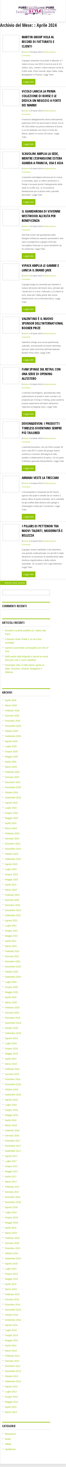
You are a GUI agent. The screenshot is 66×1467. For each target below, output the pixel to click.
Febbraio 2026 (12, 710)
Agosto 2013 (11, 1386)
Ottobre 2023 (11, 854)
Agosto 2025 (11, 741)
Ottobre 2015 (11, 1253)
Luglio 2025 (10, 746)
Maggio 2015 (11, 1279)
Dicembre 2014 (12, 1304)
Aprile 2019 (10, 1058)
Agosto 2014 (11, 1325)
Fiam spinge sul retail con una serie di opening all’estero (41, 374)
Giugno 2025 (11, 751)
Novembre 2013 (13, 1371)
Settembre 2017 (13, 1151)
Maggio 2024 (11, 818)
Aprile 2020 (10, 997)
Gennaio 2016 (12, 1243)
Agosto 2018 (11, 1099)
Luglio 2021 (10, 925)
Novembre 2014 (13, 1309)
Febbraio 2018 (12, 1130)
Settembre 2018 (13, 1094)
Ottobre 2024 (11, 792)
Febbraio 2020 (12, 1007)
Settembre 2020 (13, 977)
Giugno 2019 (11, 1048)
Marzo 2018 (11, 1125)
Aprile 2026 (10, 700)
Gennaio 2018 (12, 1135)
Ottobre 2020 (11, 971)
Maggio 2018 (11, 1115)
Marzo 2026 (11, 705)
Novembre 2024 (13, 787)
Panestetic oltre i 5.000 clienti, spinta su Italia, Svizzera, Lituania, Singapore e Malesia (24, 668)
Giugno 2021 (11, 930)
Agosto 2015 (11, 1263)
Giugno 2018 (11, 1110)
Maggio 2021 (11, 936)
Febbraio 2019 (12, 1069)
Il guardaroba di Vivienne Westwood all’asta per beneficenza (41, 216)
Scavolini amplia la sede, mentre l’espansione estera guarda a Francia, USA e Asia (42, 158)
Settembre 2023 (13, 859)
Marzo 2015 (11, 1289)
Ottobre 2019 (11, 1028)
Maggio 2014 (11, 1340)
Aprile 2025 (10, 761)
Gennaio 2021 (12, 956)
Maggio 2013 (11, 1402)
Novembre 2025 (13, 726)
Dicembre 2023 (12, 843)
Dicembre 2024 (12, 782)
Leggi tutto (28, 81)
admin (26, 52)
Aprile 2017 (10, 1176)
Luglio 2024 (10, 808)
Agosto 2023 (11, 864)
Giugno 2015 (11, 1274)
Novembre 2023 (13, 849)
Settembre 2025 (13, 736)
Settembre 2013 (13, 1381)
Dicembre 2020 (12, 961)
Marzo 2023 (11, 889)
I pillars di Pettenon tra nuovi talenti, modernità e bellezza (42, 531)
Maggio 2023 (11, 879)
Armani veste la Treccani (40, 477)
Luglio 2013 (10, 1391)
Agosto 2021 (11, 920)
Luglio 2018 (10, 1105)
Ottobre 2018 (11, 1089)
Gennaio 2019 (12, 1074)
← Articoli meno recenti (13, 583)
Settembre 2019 (13, 1033)
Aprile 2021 (10, 941)
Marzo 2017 (11, 1181)
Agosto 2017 (11, 1156)
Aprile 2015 (10, 1284)
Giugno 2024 (11, 813)
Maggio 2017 (11, 1171)
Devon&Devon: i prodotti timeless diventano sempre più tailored (42, 428)
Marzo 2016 (11, 1233)
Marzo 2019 (11, 1064)
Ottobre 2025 (11, 731)
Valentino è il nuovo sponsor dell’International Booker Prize (42, 323)
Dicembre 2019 (12, 1018)
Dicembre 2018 (12, 1079)
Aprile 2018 (10, 1120)
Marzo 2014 (11, 1350)
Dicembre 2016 (12, 1197)
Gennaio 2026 (12, 715)
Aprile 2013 (10, 1407)
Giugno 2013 (11, 1396)
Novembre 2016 (13, 1202)
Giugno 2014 (11, 1335)
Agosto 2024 (11, 802)
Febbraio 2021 (12, 951)
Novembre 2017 (13, 1146)
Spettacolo (10, 1449)
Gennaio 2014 (12, 1361)
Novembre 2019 (13, 1023)
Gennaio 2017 (12, 1192)
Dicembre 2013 (12, 1366)
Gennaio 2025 (12, 777)
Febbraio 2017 (12, 1187)
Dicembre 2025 (12, 720)
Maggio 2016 (11, 1222)
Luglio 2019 (10, 1043)
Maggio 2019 (11, 1053)
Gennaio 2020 (12, 1012)
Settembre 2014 (13, 1320)
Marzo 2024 (11, 828)
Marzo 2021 (11, 946)
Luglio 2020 (10, 982)
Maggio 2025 (11, 756)
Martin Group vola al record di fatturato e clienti (38, 41)
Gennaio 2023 (12, 900)
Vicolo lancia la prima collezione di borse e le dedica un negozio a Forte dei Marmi (41, 98)
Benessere (10, 1434)
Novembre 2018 (13, 1084)
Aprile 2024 (10, 823)
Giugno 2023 (11, 874)
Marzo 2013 (11, 1412)
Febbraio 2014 (12, 1355)
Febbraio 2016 (12, 1238)
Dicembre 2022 (12, 905)
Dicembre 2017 (12, 1140)
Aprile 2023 (10, 884)
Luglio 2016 (10, 1212)
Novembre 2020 (13, 966)
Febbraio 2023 (12, 895)
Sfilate (8, 1444)
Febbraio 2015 (12, 1294)
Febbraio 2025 (12, 772)
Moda (46, 52)
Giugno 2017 (11, 1166)
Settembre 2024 (13, 797)
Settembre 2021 (13, 915)
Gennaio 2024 (12, 838)
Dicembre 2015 (12, 1248)
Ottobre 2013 (11, 1376)
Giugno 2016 (11, 1217)
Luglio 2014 (10, 1330)
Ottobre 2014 (11, 1315)
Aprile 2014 (10, 1345)
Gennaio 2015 (12, 1299)
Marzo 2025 (11, 767)
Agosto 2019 (11, 1038)
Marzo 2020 (11, 1002)
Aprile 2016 (10, 1227)
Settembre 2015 (13, 1258)
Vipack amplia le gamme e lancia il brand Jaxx (40, 267)
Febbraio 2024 (12, 833)
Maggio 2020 (11, 992)
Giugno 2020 (11, 987)
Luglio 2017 (10, 1161)
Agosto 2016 (11, 1207)
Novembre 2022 (13, 910)
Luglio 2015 (10, 1268)
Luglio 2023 (10, 869)
